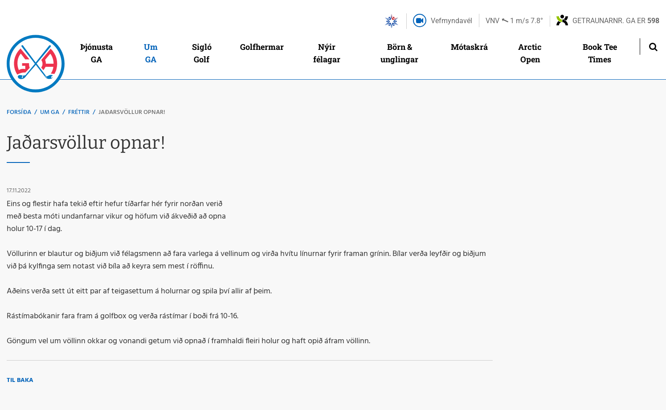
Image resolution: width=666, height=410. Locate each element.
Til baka (20, 380)
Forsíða (19, 112)
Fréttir (79, 112)
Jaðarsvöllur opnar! (131, 112)
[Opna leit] (653, 46)
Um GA (49, 112)
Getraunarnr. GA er (615, 20)
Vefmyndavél (451, 20)
